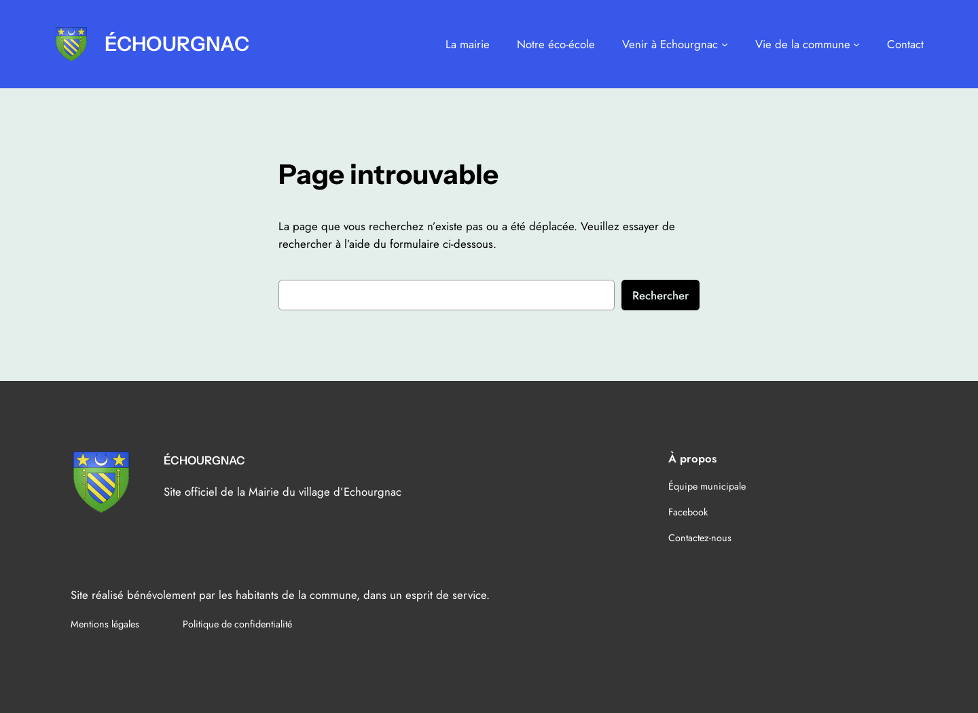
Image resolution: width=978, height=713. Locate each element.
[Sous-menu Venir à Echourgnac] (724, 44)
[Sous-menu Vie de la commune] (856, 44)
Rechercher (660, 295)
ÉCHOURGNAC (177, 43)
